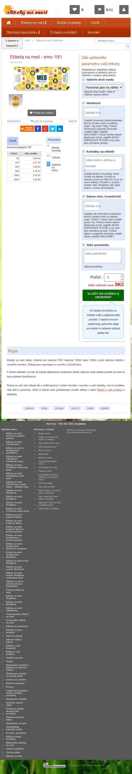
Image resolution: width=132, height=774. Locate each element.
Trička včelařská (14, 749)
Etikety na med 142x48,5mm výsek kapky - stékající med (17, 484)
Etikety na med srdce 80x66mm (17, 562)
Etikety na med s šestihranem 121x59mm (15, 450)
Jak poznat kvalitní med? (47, 462)
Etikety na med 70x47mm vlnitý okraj (17, 509)
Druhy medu (44, 433)
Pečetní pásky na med (15, 591)
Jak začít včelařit (46, 487)
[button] (121, 276)
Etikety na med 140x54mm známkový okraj (14, 458)
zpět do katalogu (42, 121)
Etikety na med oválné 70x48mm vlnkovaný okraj (15, 575)
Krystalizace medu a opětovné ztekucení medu (48, 477)
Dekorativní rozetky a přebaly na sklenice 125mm (17, 667)
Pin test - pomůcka (16, 733)
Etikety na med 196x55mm (14, 609)
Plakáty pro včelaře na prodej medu (16, 674)
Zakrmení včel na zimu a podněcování (49, 503)
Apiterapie (43, 454)
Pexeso (10, 687)
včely (44, 408)
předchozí (14, 121)
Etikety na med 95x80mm (14, 597)
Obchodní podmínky (23, 32)
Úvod (27, 40)
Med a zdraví (44, 450)
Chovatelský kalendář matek (14, 728)
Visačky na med (14, 658)
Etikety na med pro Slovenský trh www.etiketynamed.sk (81, 431)
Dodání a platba (69, 22)
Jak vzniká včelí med (48, 443)
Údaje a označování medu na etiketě (48, 438)
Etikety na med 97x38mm (14, 503)
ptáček (105, 408)
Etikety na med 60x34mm (14, 603)
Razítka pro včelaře (16, 699)
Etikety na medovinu (17, 626)
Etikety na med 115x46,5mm (49, 40)
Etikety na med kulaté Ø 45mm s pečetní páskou (15, 529)
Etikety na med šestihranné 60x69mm (14, 554)
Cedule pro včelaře (16, 679)
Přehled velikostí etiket (15, 718)
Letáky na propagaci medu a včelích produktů (17, 693)
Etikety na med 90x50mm (14, 491)
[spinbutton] (114, 278)
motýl (90, 408)
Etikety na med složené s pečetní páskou (15, 435)
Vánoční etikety (14, 636)
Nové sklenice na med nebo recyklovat (49, 491)
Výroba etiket (13, 752)
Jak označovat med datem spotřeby (48, 497)
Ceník (95, 22)
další (73, 121)
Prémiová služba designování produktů (15, 711)
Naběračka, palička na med (16, 743)
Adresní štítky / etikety (14, 640)
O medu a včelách (63, 32)
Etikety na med (34, 22)
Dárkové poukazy (15, 683)
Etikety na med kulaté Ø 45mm (14, 522)
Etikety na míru (14, 756)
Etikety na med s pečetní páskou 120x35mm (15, 583)
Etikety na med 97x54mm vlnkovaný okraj (17, 467)
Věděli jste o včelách (48, 508)
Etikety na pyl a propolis (14, 631)
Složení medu (45, 457)
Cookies (80, 423)
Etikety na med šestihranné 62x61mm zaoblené (16, 546)
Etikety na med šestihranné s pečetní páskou (14, 537)
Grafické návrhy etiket (14, 703)
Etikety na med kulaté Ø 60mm (14, 515)
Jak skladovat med (47, 467)
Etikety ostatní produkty (13, 737)
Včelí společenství (47, 447)
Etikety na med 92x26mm (14, 497)
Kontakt (94, 32)
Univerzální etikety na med (16, 621)
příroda (59, 408)
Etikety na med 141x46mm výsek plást (15, 475)
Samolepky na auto (16, 723)
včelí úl (75, 408)
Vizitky (9, 661)
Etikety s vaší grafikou (110, 390)
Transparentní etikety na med (17, 615)
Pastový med (44, 471)
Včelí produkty (45, 483)
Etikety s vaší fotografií (13, 646)
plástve (30, 408)
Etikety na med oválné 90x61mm (15, 568)
